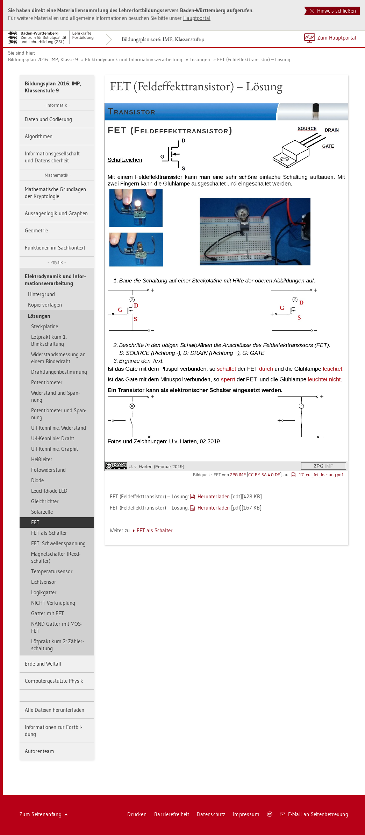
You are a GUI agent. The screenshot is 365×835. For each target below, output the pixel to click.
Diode (37, 480)
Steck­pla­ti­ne (44, 326)
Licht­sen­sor (43, 581)
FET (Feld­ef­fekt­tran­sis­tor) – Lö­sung (254, 59)
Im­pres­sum (246, 814)
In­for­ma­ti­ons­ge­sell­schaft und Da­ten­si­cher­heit (52, 157)
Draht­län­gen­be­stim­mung (59, 372)
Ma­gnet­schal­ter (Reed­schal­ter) (55, 557)
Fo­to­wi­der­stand (48, 469)
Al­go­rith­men (38, 136)
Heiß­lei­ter (41, 459)
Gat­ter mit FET (47, 613)
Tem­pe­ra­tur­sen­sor (52, 571)
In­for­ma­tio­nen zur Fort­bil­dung (53, 730)
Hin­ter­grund (41, 294)
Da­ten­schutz (211, 814)
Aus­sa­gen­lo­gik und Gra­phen (56, 213)
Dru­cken (136, 814)
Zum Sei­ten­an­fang (44, 814)
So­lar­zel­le (42, 511)
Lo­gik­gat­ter (44, 592)
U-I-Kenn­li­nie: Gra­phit (54, 448)
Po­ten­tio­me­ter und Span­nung (58, 414)
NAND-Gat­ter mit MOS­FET (56, 627)
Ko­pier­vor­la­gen (45, 304)
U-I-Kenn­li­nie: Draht (52, 438)
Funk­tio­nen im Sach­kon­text (55, 247)
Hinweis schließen (333, 10)
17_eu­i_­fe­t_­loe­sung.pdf (321, 474)
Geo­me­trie (36, 230)
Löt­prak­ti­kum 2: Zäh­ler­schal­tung (57, 645)
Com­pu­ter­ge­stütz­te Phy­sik (54, 681)
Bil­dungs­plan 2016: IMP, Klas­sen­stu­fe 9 (163, 39)
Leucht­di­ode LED (49, 490)
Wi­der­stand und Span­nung (55, 396)
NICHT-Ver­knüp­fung (53, 602)
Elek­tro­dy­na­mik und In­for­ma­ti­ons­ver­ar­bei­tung (133, 59)
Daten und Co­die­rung (48, 119)
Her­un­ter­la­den (214, 496)
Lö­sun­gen (199, 59)
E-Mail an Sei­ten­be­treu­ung (314, 814)
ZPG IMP (238, 474)
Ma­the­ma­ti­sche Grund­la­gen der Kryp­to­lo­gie (55, 192)
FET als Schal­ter (49, 532)
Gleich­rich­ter (45, 501)
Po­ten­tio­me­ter (47, 382)
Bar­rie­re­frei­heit (171, 814)
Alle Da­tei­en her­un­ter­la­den (54, 710)
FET (35, 522)
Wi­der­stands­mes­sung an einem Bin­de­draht (58, 358)
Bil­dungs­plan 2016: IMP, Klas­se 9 (43, 59)
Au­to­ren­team (39, 751)
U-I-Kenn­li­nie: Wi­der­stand (58, 427)
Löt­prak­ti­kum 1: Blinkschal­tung (49, 340)
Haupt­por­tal (196, 18)
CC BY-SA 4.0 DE (264, 474)
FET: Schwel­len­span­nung (58, 543)
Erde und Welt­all (43, 663)
